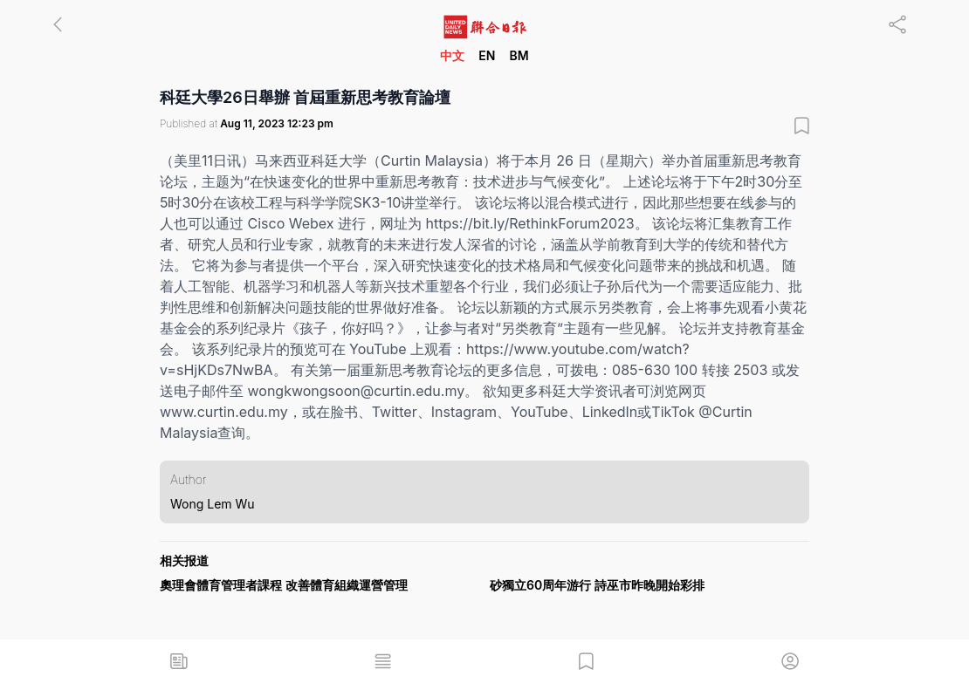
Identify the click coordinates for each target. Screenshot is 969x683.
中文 (452, 55)
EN (486, 55)
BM (518, 55)
